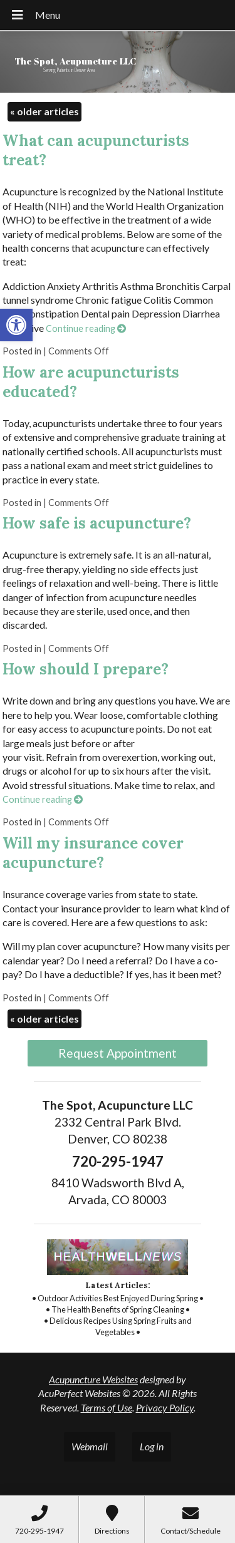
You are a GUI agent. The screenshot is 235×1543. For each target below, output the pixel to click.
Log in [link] (152, 1446)
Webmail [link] (89, 1446)
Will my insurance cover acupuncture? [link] (93, 852)
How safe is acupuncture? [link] (97, 523)
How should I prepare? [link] (86, 669)
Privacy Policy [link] (165, 1407)
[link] (16, 325)
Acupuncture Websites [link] (93, 1379)
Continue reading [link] (86, 328)
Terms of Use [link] (106, 1407)
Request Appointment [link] (117, 1053)
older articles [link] (44, 111)
